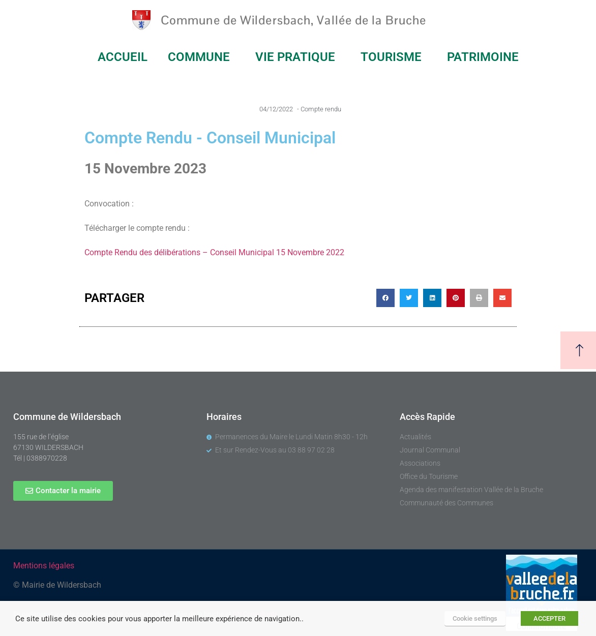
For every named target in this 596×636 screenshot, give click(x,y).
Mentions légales (43, 565)
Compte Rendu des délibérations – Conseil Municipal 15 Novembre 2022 (214, 252)
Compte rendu (321, 109)
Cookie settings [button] (475, 618)
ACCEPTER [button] (549, 618)
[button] (385, 298)
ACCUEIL (122, 57)
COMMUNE (201, 57)
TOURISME (394, 57)
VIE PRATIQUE (297, 57)
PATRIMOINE (485, 57)
